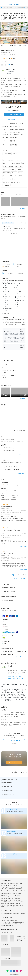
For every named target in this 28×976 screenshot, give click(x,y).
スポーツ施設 (17, 898)
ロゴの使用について (16, 923)
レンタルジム (4, 900)
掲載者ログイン (16, 913)
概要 (2, 45)
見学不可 (4, 61)
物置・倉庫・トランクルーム (16, 905)
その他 (6, 906)
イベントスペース (13, 890)
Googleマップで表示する (20, 430)
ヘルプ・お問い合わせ (6, 923)
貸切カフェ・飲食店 (16, 893)
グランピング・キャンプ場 (7, 898)
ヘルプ (11, 932)
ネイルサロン (21, 887)
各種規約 (12, 920)
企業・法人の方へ (5, 932)
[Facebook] (14, 971)
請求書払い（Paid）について (8, 654)
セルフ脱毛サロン (5, 905)
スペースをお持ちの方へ (6, 913)
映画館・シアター (5, 903)
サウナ (21, 901)
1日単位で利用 (20, 223)
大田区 (22, 7)
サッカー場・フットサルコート (15, 900)
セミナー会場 (19, 883)
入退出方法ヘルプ (22, 473)
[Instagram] (17, 971)
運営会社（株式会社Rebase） (7, 925)
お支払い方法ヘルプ (21, 656)
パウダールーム (4, 888)
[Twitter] (11, 971)
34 (23, 574)
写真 (6, 45)
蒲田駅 (26, 7)
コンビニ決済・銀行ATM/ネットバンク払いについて (13, 651)
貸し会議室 (12, 883)
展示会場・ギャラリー (6, 895)
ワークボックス (4, 892)
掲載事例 (23, 913)
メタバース (11, 906)
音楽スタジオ (19, 888)
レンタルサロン (13, 887)
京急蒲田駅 (9, 450)
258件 (13, 58)
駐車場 (2, 906)
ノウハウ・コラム (5, 920)
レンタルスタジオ (12, 7)
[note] (20, 971)
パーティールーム (5, 885)
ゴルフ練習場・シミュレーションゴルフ (10, 901)
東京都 (18, 7)
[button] (14, 454)
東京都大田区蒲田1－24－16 (8, 54)
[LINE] (7, 971)
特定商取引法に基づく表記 (18, 922)
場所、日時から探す (14, 4)
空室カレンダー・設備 (15, 45)
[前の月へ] (3, 233)
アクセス (25, 45)
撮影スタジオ (12, 888)
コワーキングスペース (6, 893)
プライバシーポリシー (6, 922)
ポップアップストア (16, 895)
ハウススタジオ (4, 890)
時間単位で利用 (8, 223)
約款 (16, 920)
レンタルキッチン (14, 885)
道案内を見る (23, 454)
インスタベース (4, 7)
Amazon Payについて (7, 649)
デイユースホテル (13, 892)
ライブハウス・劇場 (5, 896)
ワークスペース (21, 890)
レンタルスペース (7, 153)
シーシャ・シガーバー (15, 903)
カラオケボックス (15, 896)
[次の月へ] (25, 233)
